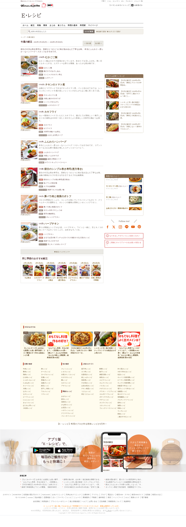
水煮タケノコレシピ (68, 374)
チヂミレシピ (104, 400)
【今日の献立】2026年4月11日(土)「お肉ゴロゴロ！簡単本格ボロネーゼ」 (49, 484)
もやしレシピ (27, 394)
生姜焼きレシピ (86, 374)
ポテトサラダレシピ (106, 397)
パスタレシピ (104, 386)
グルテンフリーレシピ (125, 400)
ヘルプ (84, 501)
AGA (127, 497)
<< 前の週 (87, 43)
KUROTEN (17, 495)
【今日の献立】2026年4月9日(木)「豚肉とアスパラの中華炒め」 (131, 82)
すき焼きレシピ (86, 383)
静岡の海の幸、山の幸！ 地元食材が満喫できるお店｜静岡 (86, 479)
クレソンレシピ (66, 369)
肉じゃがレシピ (86, 377)
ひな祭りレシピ (66, 405)
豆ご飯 (108, 199)
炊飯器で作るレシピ (124, 386)
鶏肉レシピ (27, 374)
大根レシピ (27, 388)
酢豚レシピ (103, 369)
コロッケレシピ (104, 405)
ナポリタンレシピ (105, 388)
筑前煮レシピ (86, 380)
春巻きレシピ (104, 377)
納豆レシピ (45, 386)
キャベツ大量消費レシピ (126, 377)
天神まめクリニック (73, 495)
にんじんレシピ (28, 400)
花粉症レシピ (66, 402)
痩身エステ (135, 497)
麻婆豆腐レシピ (104, 374)
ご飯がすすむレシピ (124, 417)
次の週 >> (98, 43)
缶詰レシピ (121, 374)
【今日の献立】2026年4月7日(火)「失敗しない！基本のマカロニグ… (131, 126)
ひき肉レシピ (27, 377)
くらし (109, 1)
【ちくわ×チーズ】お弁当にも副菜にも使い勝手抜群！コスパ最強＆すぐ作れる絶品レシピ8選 (57, 479)
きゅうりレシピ (28, 403)
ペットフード (118, 497)
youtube (133, 227)
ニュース (77, 497)
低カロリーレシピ (124, 394)
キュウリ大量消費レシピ (126, 383)
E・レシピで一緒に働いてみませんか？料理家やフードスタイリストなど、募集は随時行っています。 (82, 506)
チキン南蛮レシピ (87, 388)
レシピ (69, 497)
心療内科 (86, 495)
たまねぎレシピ (28, 383)
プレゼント (129, 1)
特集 (39, 25)
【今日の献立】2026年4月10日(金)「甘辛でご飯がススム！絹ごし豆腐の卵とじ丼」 (95, 487)
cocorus (30, 497)
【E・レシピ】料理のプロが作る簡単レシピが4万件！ (82, 424)
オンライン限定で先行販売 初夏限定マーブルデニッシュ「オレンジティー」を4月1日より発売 (142, 487)
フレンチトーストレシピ (108, 408)
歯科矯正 (102, 497)
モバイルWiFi (20, 497)
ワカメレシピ (45, 391)
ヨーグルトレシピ (47, 374)
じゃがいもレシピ (29, 380)
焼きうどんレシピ (87, 394)
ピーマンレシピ (28, 397)
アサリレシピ (66, 386)
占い (122, 1)
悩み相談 (38, 497)
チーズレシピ (45, 372)
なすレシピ (27, 391)
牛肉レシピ (27, 369)
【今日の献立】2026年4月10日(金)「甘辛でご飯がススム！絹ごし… (130, 93)
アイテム (95, 495)
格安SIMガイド (137, 495)
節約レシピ (121, 403)
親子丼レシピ (86, 369)
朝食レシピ (121, 408)
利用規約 (45, 501)
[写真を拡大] (25, 76)
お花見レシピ (66, 407)
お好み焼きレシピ (87, 386)
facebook (108, 227)
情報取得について (115, 501)
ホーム (25, 25)
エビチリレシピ (104, 380)
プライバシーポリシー (59, 501)
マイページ (93, 25)
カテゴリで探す (115, 32)
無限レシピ (121, 405)
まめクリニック (58, 495)
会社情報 (36, 501)
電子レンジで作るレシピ (126, 388)
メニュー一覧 (138, 1)
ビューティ (116, 1)
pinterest (139, 227)
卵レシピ (44, 369)
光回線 (147, 495)
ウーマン (61, 497)
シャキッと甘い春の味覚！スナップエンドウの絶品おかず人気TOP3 (130, 104)
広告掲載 (102, 501)
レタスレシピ (66, 372)
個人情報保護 (75, 501)
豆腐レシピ (45, 377)
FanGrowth (46, 495)
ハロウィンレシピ (67, 410)
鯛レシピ (64, 380)
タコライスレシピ (105, 403)
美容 (109, 497)
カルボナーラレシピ (106, 394)
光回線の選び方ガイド (31, 495)
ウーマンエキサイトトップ (119, 5)
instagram (120, 227)
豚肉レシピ (27, 372)
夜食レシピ (121, 414)
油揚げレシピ (45, 383)
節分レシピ (65, 399)
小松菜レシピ (27, 408)
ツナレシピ (45, 394)
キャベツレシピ (28, 386)
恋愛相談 (47, 497)
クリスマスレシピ (67, 413)
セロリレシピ (66, 383)
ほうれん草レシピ (29, 405)
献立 (33, 25)
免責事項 (127, 501)
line (127, 227)
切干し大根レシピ (47, 388)
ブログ (103, 495)
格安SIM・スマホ (123, 495)
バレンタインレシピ (68, 416)
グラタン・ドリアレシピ (108, 391)
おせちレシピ (66, 396)
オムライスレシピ (105, 383)
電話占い (111, 495)
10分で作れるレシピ (124, 372)
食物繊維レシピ (123, 397)
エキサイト (138, 5)
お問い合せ (93, 501)
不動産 (94, 497)
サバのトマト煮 (112, 187)
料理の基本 (73, 25)
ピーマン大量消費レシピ (126, 380)
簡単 (45, 25)
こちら (108, 511)
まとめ (52, 25)
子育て (104, 1)
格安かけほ (156, 495)
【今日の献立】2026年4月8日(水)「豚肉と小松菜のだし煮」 (131, 115)
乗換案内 (86, 497)
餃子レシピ (103, 372)
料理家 (83, 25)
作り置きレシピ (123, 369)
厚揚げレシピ (45, 380)
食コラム (61, 25)
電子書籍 (144, 497)
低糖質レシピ (122, 391)
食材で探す (102, 32)
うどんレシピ (86, 391)
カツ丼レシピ (86, 372)
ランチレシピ (122, 411)
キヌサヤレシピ (66, 377)
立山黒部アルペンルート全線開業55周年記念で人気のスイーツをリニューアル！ (136, 482)
